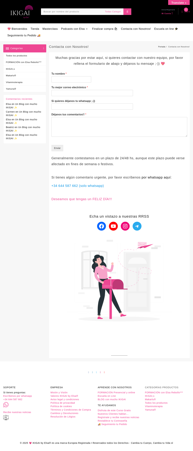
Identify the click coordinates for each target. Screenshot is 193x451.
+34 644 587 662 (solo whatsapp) (77, 186)
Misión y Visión (59, 392)
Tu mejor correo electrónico (69, 87)
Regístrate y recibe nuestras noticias (118, 417)
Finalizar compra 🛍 (105, 28)
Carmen (10, 111)
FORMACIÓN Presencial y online (116, 392)
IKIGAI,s (10, 69)
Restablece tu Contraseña (112, 420)
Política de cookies (61, 406)
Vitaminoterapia (14, 82)
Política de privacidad (63, 403)
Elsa (8, 104)
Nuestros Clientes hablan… (113, 414)
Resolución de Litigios (63, 416)
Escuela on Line (107, 396)
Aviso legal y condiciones (65, 399)
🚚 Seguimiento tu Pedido (112, 424)
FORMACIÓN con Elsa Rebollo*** (23, 62)
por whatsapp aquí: (157, 177)
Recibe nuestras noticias (17, 412)
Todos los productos (16, 55)
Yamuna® (11, 89)
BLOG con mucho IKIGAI (112, 399)
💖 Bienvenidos (17, 28)
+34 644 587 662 (12, 399)
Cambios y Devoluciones (64, 413)
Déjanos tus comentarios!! (68, 114)
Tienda (35, 28)
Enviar (57, 148)
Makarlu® (11, 75)
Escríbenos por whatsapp (17, 396)
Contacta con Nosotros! (136, 28)
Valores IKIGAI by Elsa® (64, 396)
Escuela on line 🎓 (166, 28)
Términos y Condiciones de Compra (71, 409)
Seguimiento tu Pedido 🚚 (24, 35)
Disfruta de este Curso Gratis (114, 410)
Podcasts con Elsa (75, 28)
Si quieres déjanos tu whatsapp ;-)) (73, 101)
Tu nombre (59, 73)
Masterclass (50, 28)
